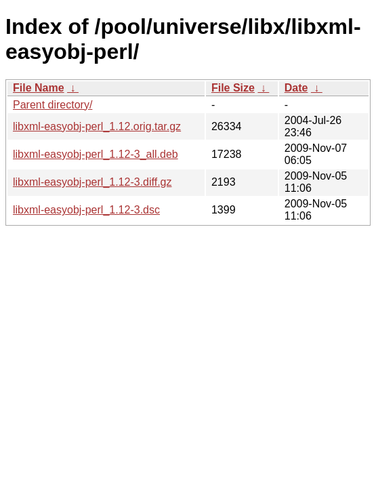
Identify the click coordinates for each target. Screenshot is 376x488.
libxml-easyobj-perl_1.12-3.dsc (86, 210)
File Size (233, 88)
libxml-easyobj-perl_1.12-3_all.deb (95, 154)
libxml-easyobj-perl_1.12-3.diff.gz (92, 182)
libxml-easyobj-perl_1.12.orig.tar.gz (97, 126)
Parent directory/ (52, 104)
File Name (38, 88)
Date (296, 88)
